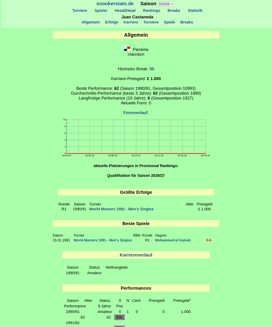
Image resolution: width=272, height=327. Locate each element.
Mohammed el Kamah (173, 240)
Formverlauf (135, 112)
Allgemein (91, 22)
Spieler (100, 10)
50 (152, 69)
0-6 (208, 240)
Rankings (151, 10)
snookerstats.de (115, 3)
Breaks (174, 10)
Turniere (79, 10)
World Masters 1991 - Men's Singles (121, 209)
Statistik (195, 10)
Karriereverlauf (136, 255)
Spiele (169, 22)
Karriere (130, 22)
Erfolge (111, 22)
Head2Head (125, 10)
